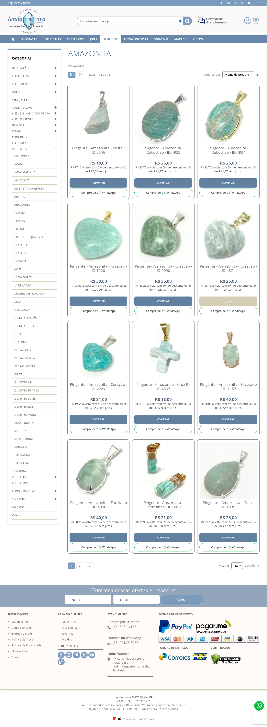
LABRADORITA (23, 277)
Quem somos (20, 622)
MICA (17, 301)
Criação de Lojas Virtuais (133, 719)
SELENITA (20, 431)
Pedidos (66, 639)
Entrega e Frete (22, 633)
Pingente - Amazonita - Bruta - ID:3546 (98, 150)
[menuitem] (29, 39)
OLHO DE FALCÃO (25, 318)
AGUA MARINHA (24, 172)
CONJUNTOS (20, 137)
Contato (17, 657)
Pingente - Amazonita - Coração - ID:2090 (163, 268)
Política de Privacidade (26, 645)
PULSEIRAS (19, 477)
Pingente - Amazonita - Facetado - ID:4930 (98, 504)
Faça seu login (70, 627)
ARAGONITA (22, 204)
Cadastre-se (69, 622)
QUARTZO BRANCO (26, 390)
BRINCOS (18, 125)
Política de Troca (22, 639)
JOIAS (15, 92)
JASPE (18, 269)
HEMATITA (21, 245)
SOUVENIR (19, 499)
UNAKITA (20, 471)
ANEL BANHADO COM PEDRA (31, 113)
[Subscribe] (181, 599)
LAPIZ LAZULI (22, 285)
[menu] (133, 39)
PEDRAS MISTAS (24, 366)
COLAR (16, 131)
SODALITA (20, 447)
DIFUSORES (21, 156)
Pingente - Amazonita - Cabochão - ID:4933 (163, 150)
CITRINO (19, 229)
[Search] (187, 21)
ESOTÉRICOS (20, 84)
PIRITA (18, 374)
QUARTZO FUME (25, 398)
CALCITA (19, 213)
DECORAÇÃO (20, 68)
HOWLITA (20, 261)
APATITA (19, 196)
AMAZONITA (22, 180)
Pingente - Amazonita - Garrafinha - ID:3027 (163, 504)
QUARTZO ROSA (24, 406)
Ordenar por (212, 74)
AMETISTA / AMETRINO (29, 188)
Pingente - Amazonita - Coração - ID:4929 (98, 386)
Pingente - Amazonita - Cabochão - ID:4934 (228, 150)
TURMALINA (22, 455)
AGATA (18, 164)
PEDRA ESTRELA (24, 358)
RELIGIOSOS (20, 483)
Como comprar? (22, 627)
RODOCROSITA (24, 423)
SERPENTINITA (23, 439)
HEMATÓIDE (22, 253)
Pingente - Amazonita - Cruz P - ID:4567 (163, 386)
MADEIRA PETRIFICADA (29, 293)
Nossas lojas (20, 651)
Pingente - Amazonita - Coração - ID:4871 (228, 268)
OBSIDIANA (21, 309)
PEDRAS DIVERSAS (24, 491)
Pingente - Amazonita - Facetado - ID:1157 (228, 386)
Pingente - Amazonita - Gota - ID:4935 (228, 504)
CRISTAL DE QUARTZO (28, 237)
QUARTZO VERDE (25, 414)
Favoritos (67, 633)
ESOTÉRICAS (20, 143)
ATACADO (18, 507)
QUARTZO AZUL (24, 382)
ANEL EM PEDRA (22, 119)
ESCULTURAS (20, 76)
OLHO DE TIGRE (24, 326)
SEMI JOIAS (19, 100)
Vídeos (16, 515)
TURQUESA (21, 463)
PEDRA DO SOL (24, 350)
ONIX (17, 334)
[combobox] (134, 21)
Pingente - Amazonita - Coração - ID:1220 (98, 268)
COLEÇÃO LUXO (22, 107)
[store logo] (26, 21)
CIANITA (19, 221)
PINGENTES (19, 149)
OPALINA (20, 342)
